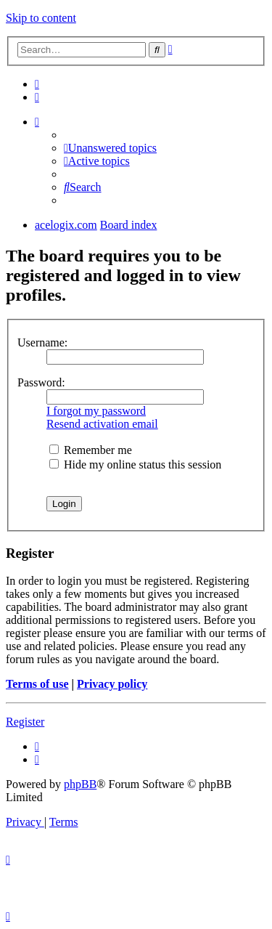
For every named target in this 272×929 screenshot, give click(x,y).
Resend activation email (102, 424)
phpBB (80, 784)
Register (25, 721)
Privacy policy (112, 684)
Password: (41, 382)
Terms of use (37, 684)
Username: (42, 342)
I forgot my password (96, 411)
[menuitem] (37, 84)
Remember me (90, 450)
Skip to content (41, 18)
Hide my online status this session (135, 464)
